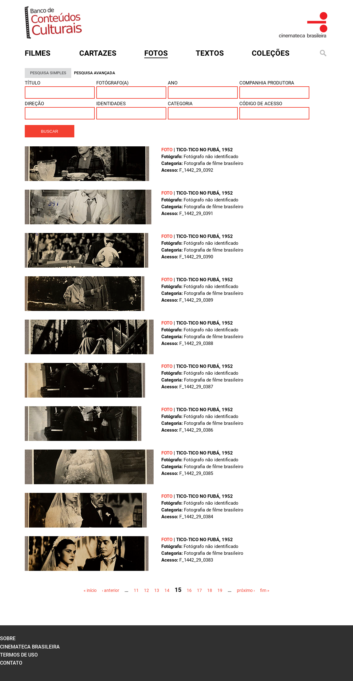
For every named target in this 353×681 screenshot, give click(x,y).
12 (146, 590)
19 (219, 590)
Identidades (111, 103)
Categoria (180, 103)
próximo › (246, 590)
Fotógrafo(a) (112, 83)
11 (136, 590)
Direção (34, 103)
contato (11, 663)
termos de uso (19, 655)
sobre (7, 638)
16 (189, 590)
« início (90, 590)
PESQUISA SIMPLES (48, 73)
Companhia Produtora (266, 83)
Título (32, 83)
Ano (172, 83)
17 (199, 590)
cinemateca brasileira (30, 647)
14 (166, 590)
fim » (264, 590)
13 (156, 590)
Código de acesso (260, 103)
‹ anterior (110, 590)
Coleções (271, 53)
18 (209, 590)
